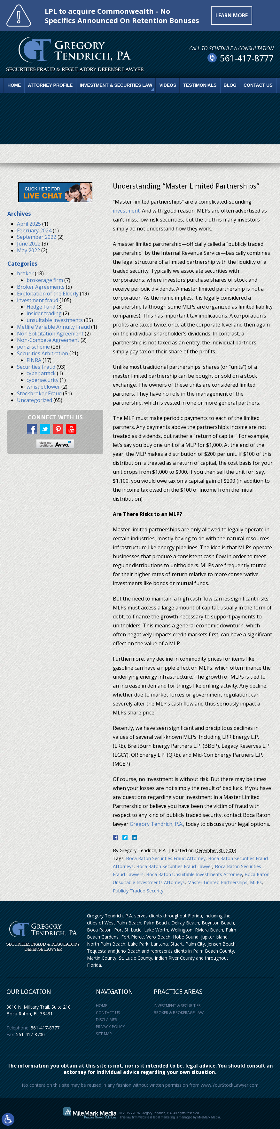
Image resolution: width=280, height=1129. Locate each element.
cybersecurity (42, 379)
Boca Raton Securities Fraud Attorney (166, 858)
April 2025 (29, 223)
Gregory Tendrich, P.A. (156, 823)
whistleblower (43, 386)
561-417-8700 (30, 1034)
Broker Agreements (41, 286)
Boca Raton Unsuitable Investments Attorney (194, 874)
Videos (167, 85)
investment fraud (37, 300)
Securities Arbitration (42, 353)
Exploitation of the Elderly (48, 293)
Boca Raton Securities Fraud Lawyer (174, 866)
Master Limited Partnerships (217, 882)
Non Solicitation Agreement (50, 333)
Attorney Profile (50, 85)
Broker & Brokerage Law (179, 1013)
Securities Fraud (36, 366)
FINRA (34, 360)
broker (25, 273)
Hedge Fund (41, 306)
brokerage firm (45, 280)
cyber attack (41, 373)
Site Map (104, 1034)
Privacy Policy (110, 1027)
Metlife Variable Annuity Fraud (53, 326)
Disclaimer (106, 1020)
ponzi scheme (33, 346)
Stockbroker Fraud (39, 393)
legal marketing (164, 1117)
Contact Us (258, 85)
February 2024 (34, 230)
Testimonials (199, 85)
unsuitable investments (55, 320)
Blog (230, 85)
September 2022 (36, 236)
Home (14, 85)
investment (126, 210)
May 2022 (28, 250)
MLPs (256, 882)
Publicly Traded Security (138, 891)
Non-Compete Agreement (48, 339)
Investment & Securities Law (116, 85)
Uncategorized (34, 400)
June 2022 (29, 243)
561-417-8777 (45, 1028)
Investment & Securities (177, 1006)
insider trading (44, 313)
